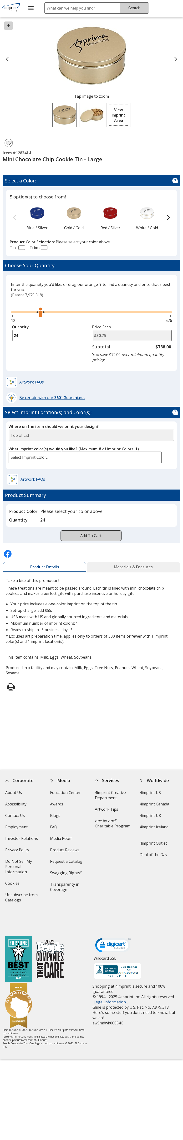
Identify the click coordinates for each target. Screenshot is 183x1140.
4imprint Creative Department (110, 795)
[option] (37, 217)
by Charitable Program (112, 823)
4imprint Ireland (154, 827)
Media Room (61, 838)
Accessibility (15, 804)
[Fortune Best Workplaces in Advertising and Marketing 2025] (18, 938)
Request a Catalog (66, 861)
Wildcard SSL (105, 939)
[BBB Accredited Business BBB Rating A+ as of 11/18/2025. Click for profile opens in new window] (117, 950)
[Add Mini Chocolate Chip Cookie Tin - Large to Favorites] (8, 143)
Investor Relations (22, 840)
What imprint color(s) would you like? (74, 449)
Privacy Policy (17, 851)
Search (134, 8)
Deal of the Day (153, 854)
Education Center (65, 792)
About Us (13, 792)
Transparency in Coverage (65, 888)
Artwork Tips (106, 809)
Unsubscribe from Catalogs (21, 899)
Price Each (101, 327)
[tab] (44, 567)
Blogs (55, 815)
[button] (119, 115)
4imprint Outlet (153, 843)
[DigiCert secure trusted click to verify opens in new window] (113, 925)
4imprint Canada (154, 804)
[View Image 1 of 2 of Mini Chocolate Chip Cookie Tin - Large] (64, 115)
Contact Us (15, 815)
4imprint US (150, 792)
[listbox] (85, 457)
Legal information (110, 981)
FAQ (53, 827)
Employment (16, 827)
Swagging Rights (66, 872)
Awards (56, 804)
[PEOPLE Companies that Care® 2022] (50, 938)
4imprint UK (150, 815)
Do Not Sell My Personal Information (22, 868)
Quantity (20, 327)
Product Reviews (64, 849)
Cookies (12, 885)
